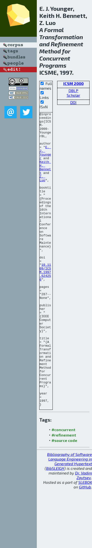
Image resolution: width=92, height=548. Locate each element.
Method (50, 51)
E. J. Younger (45, 161)
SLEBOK (85, 541)
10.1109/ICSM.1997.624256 (45, 304)
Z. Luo (42, 191)
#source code (64, 499)
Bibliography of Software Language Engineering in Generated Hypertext (69, 518)
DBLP (73, 90)
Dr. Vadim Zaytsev (83, 534)
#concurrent (63, 488)
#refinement (64, 493)
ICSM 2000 (73, 83)
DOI (73, 102)
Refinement (67, 44)
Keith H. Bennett (45, 178)
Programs (52, 65)
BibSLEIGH (55, 527)
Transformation (61, 36)
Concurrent (54, 58)
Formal (54, 29)
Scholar (73, 95)
